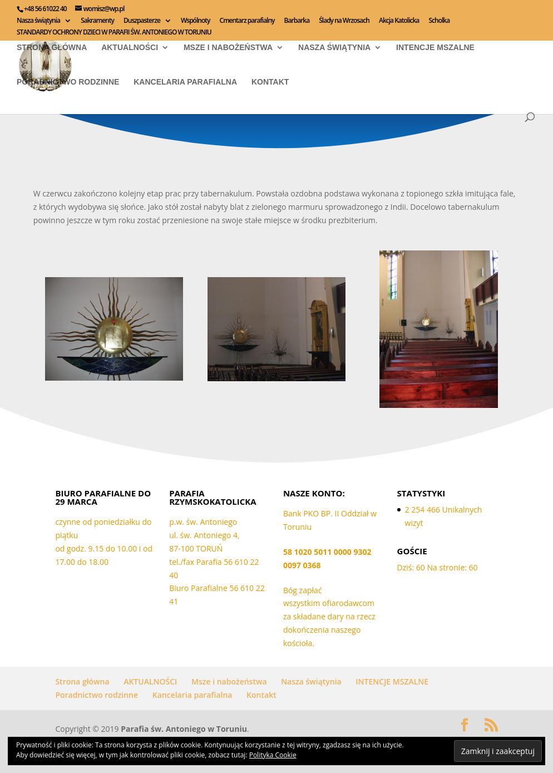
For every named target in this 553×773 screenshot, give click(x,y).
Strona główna (52, 47)
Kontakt (270, 82)
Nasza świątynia (38, 21)
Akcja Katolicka (399, 21)
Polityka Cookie (273, 755)
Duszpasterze (142, 21)
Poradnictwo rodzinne (68, 82)
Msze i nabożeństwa (228, 47)
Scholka (439, 21)
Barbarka (297, 21)
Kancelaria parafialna (185, 82)
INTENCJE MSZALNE (435, 47)
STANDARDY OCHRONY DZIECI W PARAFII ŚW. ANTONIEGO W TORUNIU (114, 33)
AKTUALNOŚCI (129, 47)
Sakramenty (97, 21)
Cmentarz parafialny (247, 21)
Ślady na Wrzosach (344, 21)
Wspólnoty (195, 21)
